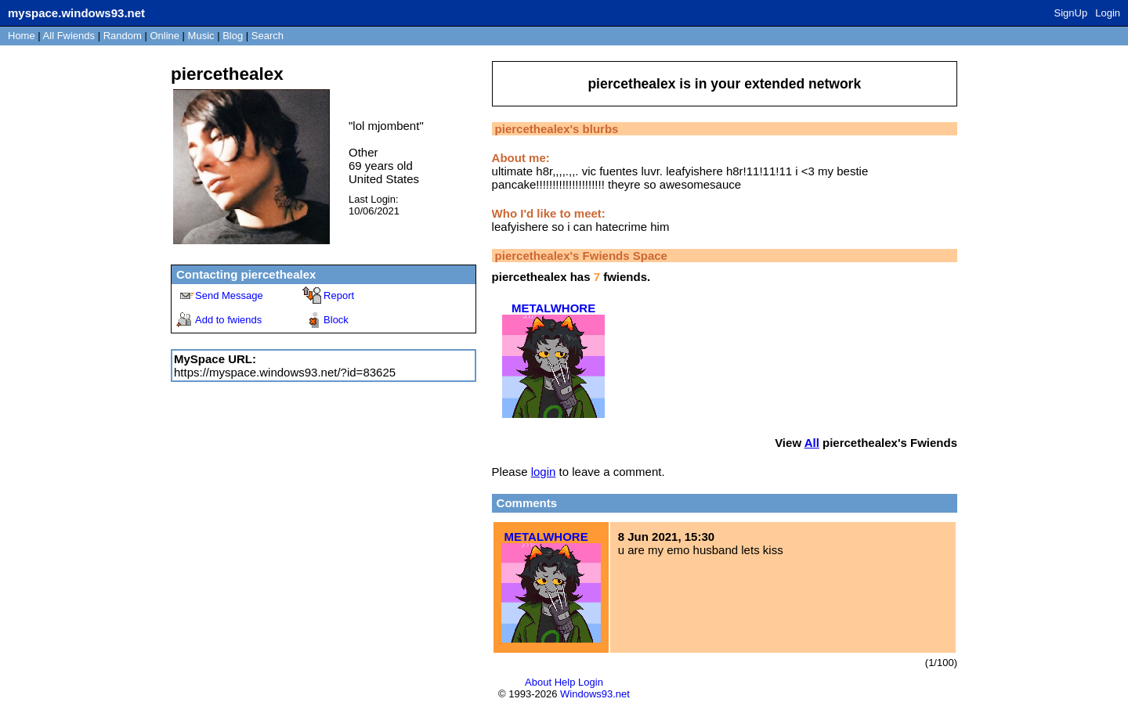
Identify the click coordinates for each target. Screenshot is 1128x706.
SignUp (1071, 13)
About (538, 682)
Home (21, 35)
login (543, 471)
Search (267, 35)
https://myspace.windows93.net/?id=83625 (285, 372)
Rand (122, 35)
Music (201, 35)
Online (164, 35)
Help (565, 682)
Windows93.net (595, 694)
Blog (232, 35)
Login (1107, 13)
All (69, 35)
